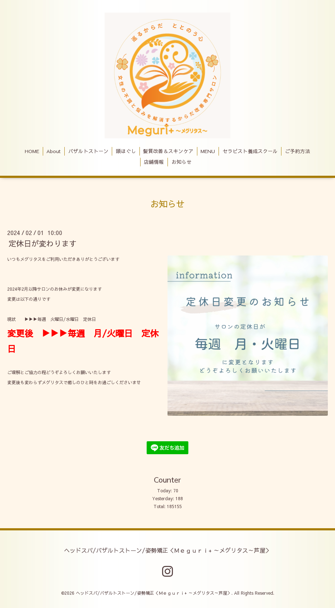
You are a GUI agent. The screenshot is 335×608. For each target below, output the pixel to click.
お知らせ (181, 161)
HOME (32, 151)
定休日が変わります (43, 243)
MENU (208, 151)
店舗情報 (154, 161)
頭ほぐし (126, 151)
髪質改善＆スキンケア (168, 151)
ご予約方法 (297, 151)
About (53, 151)
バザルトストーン (88, 151)
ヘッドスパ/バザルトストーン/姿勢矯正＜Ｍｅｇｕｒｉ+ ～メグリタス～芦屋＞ (167, 550)
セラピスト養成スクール (250, 151)
